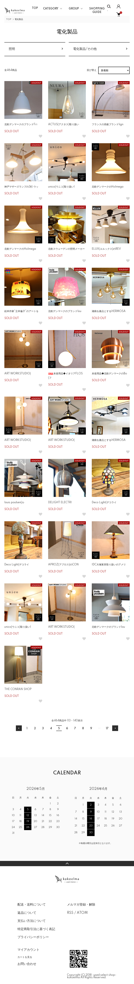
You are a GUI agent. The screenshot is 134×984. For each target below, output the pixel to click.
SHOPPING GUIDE (97, 10)
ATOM (82, 913)
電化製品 (19, 19)
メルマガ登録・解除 (81, 904)
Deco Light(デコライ (104, 502)
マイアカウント (28, 950)
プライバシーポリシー (33, 937)
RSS (70, 913)
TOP (35, 8)
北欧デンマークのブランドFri (20, 124)
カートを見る (24, 957)
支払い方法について (31, 921)
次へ (115, 728)
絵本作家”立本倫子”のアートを (21, 311)
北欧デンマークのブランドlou (64, 311)
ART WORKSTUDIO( (17, 373)
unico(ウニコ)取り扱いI (61, 186)
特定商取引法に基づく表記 (36, 929)
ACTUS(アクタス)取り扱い (63, 124)
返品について (26, 913)
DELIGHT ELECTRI (60, 502)
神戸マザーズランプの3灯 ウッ (21, 186)
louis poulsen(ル (14, 502)
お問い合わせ (26, 964)
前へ (19, 728)
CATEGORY (50, 8)
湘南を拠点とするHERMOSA (109, 311)
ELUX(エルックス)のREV (106, 249)
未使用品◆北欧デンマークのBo (109, 373)
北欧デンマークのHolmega (107, 186)
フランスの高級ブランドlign (107, 124)
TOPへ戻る (67, 863)
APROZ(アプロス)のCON (63, 564)
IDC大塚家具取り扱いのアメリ (109, 564)
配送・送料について (31, 904)
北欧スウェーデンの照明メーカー (66, 249)
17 (107, 728)
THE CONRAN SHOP (18, 689)
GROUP (74, 8)
